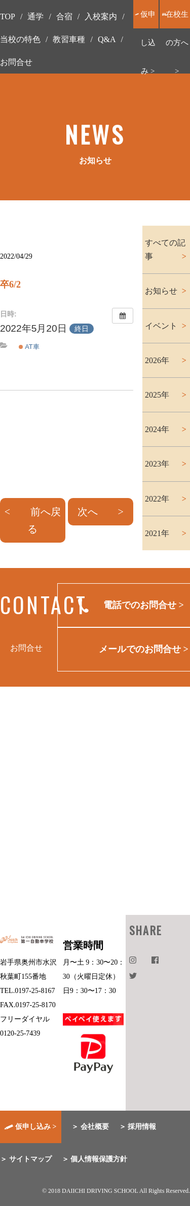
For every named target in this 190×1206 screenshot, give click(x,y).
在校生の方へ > (177, 42)
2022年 (157, 498)
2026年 (157, 360)
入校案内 (101, 16)
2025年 (157, 395)
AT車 (29, 346)
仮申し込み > (148, 42)
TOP (7, 16)
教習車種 (69, 39)
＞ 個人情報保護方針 (95, 1159)
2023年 (157, 463)
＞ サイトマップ (26, 1159)
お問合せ (16, 62)
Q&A (107, 39)
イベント (161, 326)
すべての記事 (165, 249)
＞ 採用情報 (138, 1126)
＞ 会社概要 (90, 1126)
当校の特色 (20, 39)
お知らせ (161, 291)
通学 (35, 16)
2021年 (157, 533)
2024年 (157, 429)
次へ (88, 511)
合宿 (64, 16)
